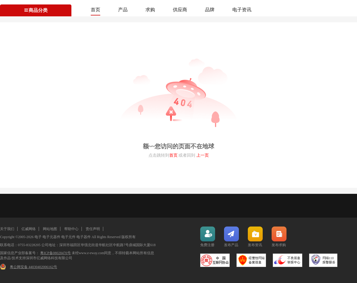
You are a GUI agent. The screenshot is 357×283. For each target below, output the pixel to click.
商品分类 (36, 10)
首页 (95, 9)
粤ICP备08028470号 (55, 253)
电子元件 (68, 237)
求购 (150, 9)
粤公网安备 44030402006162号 (33, 267)
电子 (38, 237)
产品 (123, 9)
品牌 (209, 9)
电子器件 (83, 237)
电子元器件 (51, 237)
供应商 (180, 9)
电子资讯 (241, 9)
